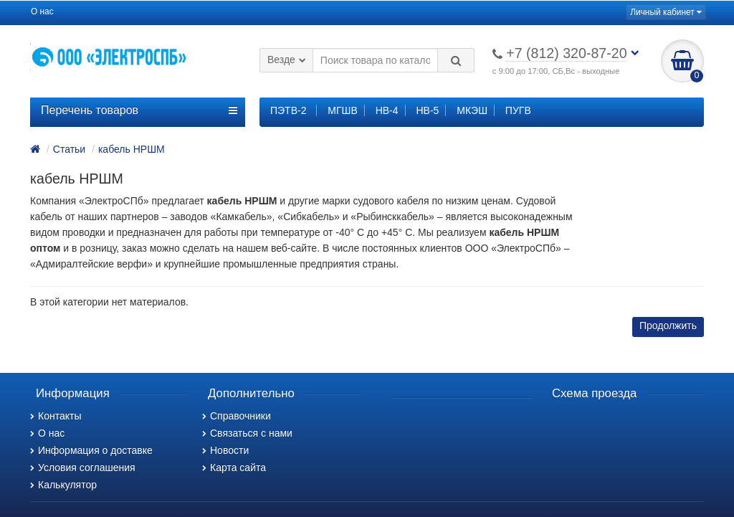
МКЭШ (472, 110)
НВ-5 (427, 110)
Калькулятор (63, 484)
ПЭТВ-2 (288, 110)
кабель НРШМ (131, 149)
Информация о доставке (91, 450)
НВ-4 (387, 110)
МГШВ (342, 110)
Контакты (55, 416)
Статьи (69, 149)
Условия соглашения (82, 467)
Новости (225, 450)
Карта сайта (234, 467)
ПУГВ (518, 110)
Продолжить (668, 325)
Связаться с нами (247, 433)
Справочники (236, 416)
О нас (42, 11)
